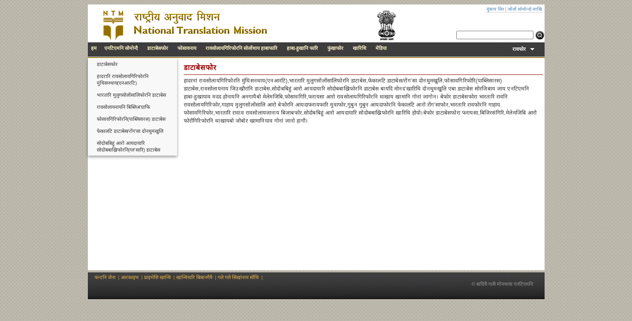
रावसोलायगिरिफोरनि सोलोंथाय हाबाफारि (241, 48)
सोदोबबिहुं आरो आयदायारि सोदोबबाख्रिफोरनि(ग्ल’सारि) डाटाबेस (129, 146)
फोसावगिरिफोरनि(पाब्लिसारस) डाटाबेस (131, 119)
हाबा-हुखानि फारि (302, 48)
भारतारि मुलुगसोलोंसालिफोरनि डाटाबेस (131, 95)
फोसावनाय (187, 48)
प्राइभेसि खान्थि (157, 277)
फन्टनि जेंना (105, 277)
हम (94, 48)
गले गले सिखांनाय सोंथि (238, 277)
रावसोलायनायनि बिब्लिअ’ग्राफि (123, 107)
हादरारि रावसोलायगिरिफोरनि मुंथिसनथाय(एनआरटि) (123, 80)
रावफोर (523, 49)
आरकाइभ (130, 277)
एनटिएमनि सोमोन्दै (121, 48)
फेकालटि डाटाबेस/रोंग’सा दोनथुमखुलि (130, 131)
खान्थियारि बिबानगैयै (194, 277)
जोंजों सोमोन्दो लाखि (525, 9)
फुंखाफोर (335, 48)
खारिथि (359, 48)
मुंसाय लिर (495, 9)
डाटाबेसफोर (157, 48)
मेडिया (381, 48)
